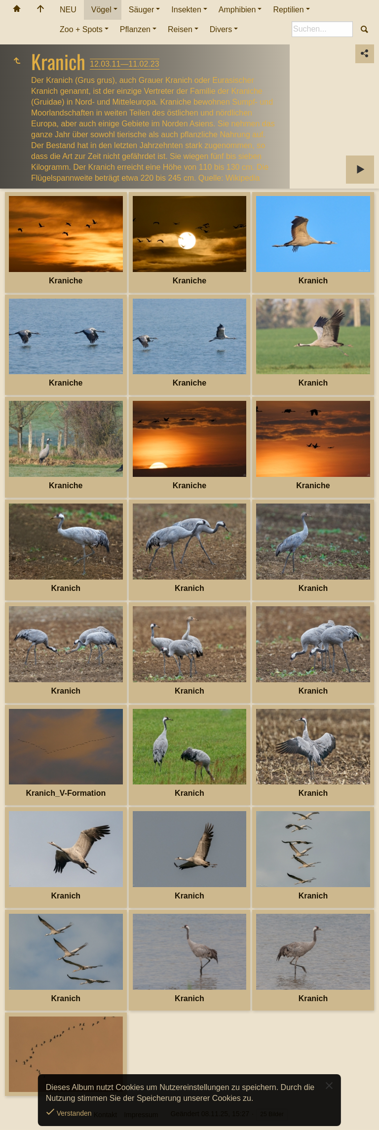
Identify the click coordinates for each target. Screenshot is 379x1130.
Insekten (186, 9)
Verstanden (73, 1113)
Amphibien (237, 9)
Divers (221, 29)
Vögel (101, 9)
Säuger (141, 9)
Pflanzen (135, 29)
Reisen (180, 29)
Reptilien (288, 9)
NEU (68, 9)
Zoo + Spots (81, 29)
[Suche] (322, 29)
